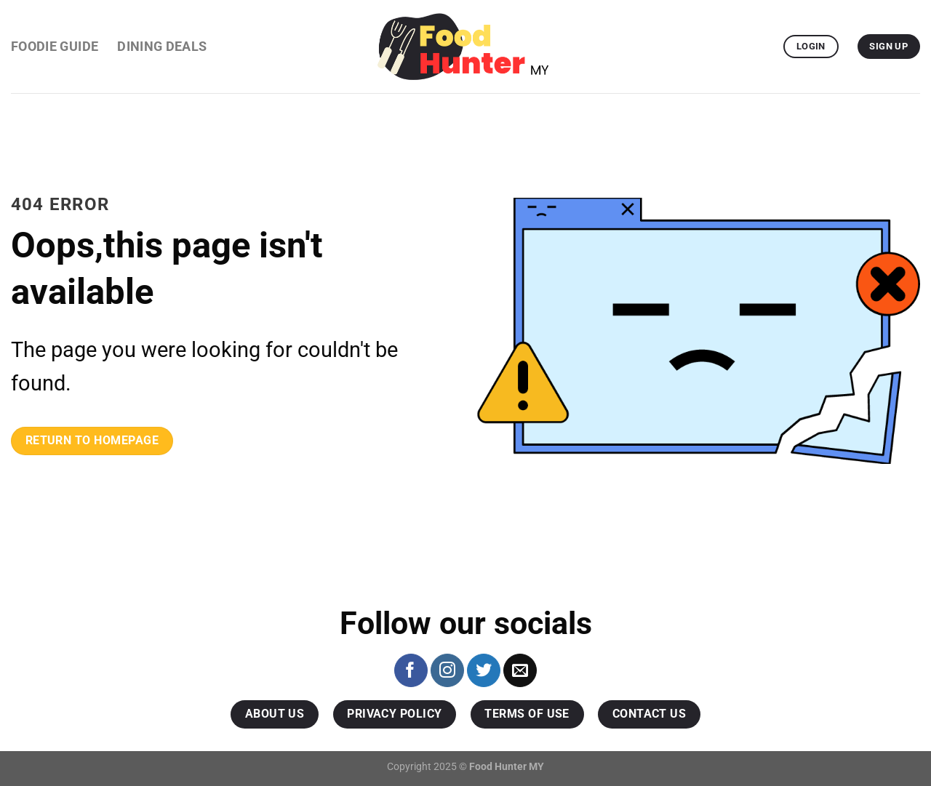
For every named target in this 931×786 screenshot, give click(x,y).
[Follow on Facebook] (411, 670)
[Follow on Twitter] (483, 670)
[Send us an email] (520, 670)
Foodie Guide (54, 46)
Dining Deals (162, 46)
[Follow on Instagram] (447, 670)
